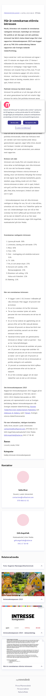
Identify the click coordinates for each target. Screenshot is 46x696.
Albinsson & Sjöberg (12, 413)
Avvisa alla (14, 122)
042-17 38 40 (23, 543)
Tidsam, (28, 413)
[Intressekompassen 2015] (23, 584)
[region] (23, 116)
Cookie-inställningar (23, 128)
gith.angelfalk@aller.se (23, 540)
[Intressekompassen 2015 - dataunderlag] (23, 618)
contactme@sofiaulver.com (14, 429)
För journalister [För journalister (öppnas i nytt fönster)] (23, 689)
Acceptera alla (30, 122)
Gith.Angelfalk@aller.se (13, 435)
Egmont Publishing (29, 410)
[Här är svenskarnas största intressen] (23, 651)
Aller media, (17, 410)
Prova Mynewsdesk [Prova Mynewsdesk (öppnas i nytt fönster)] (23, 685)
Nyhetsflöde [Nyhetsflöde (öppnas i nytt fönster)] (23, 692)
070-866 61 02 (23, 500)
